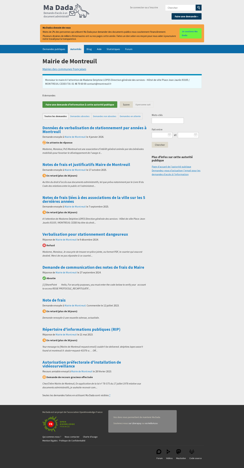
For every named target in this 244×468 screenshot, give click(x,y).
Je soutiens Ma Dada (190, 33)
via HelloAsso (151, 423)
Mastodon (181, 454)
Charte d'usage (90, 436)
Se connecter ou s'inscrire (144, 7)
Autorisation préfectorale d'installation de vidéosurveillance (81, 364)
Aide (99, 49)
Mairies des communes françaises (64, 69)
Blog (89, 49)
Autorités (75, 49)
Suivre (126, 104)
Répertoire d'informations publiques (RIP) (81, 329)
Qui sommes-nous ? (51, 436)
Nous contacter (72, 436)
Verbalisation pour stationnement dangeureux (85, 234)
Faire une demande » (186, 16)
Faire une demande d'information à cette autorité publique (80, 104)
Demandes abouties (80, 116)
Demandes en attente (130, 116)
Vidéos (169, 454)
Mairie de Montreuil (75, 136)
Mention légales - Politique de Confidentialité (63, 440)
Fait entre (157, 129)
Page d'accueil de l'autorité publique (171, 166)
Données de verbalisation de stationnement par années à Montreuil (94, 129)
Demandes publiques (54, 49)
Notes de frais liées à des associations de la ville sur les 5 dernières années (93, 199)
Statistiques (113, 49)
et (175, 135)
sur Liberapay (134, 423)
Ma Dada (66, 11)
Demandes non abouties (104, 116)
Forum (128, 49)
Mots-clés (157, 115)
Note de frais (54, 300)
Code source (195, 454)
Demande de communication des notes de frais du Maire (93, 267)
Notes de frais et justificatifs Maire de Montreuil (86, 164)
